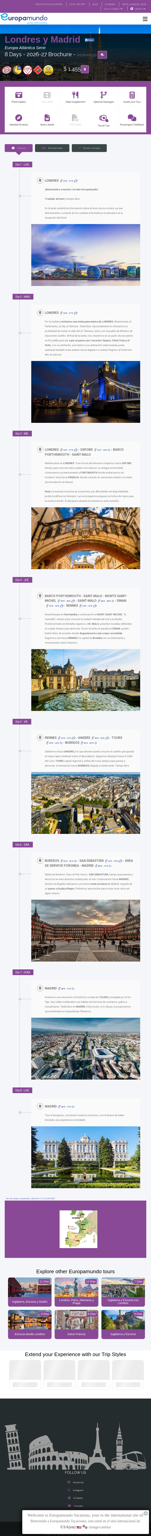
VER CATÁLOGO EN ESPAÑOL (41, 4)
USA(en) (140, 9)
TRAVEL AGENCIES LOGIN (132, 4)
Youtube (75, 1497)
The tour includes (89, 148)
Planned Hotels (52, 148)
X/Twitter (75, 1489)
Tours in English (113, 9)
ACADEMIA (106, 4)
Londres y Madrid (44, 40)
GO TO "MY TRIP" (72, 4)
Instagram (75, 1481)
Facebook (75, 1473)
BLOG (91, 4)
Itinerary (18, 148)
